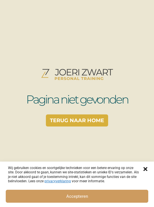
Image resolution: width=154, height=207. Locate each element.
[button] (145, 169)
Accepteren (77, 196)
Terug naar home (77, 120)
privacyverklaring (57, 181)
